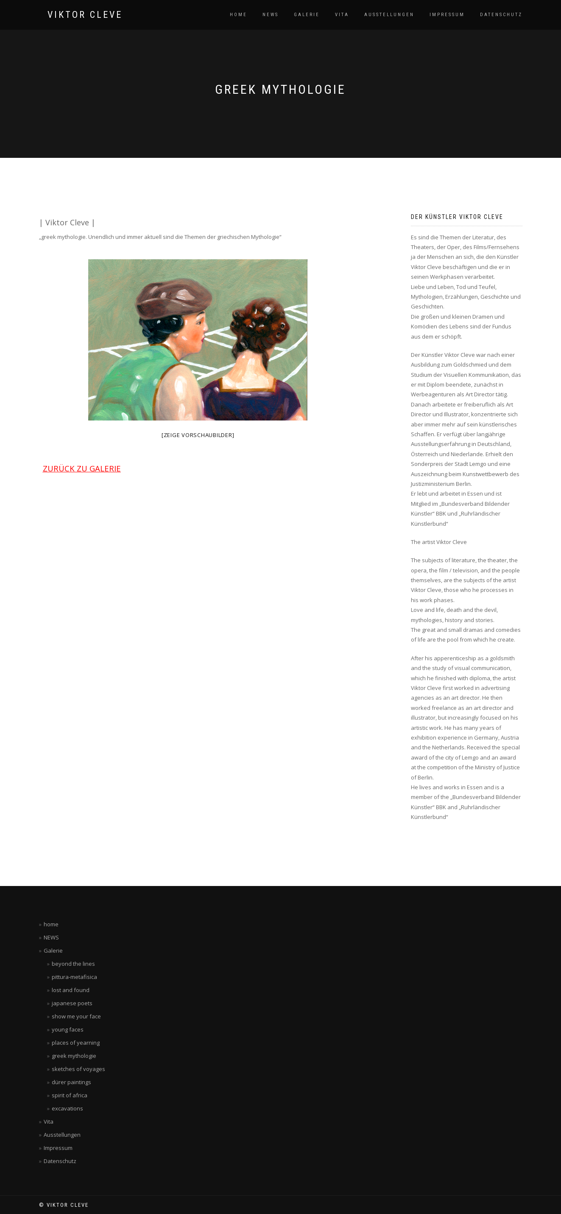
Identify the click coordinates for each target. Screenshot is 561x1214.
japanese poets (72, 1003)
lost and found (70, 990)
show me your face (76, 1016)
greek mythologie (74, 1056)
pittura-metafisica (74, 977)
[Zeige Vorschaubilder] (198, 435)
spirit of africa (69, 1095)
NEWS (270, 14)
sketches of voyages (78, 1069)
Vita (342, 14)
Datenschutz (501, 14)
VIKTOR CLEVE (85, 15)
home (238, 14)
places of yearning (76, 1042)
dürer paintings (71, 1082)
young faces (68, 1029)
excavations (67, 1108)
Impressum (447, 14)
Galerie (307, 14)
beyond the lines (73, 963)
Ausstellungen (389, 14)
